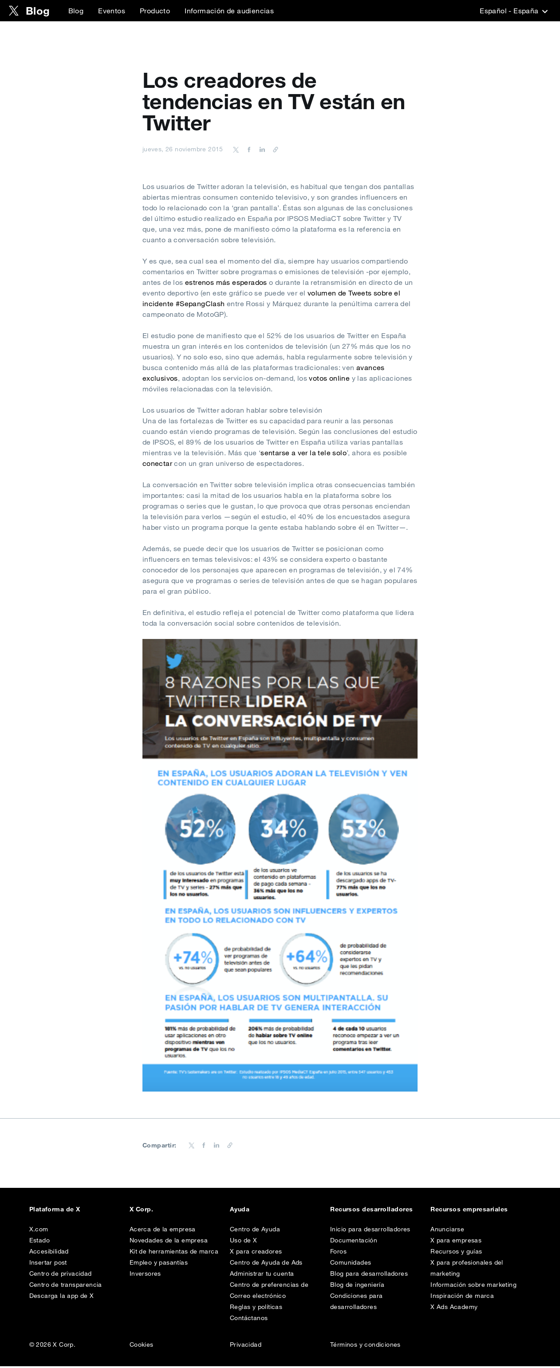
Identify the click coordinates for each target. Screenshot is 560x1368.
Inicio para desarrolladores (370, 1231)
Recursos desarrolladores (371, 1209)
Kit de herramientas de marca (174, 1253)
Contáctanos (249, 1320)
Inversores (145, 1275)
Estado (39, 1242)
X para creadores (256, 1253)
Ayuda (239, 1209)
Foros (338, 1253)
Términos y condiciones (365, 1346)
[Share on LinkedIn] (261, 149)
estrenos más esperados (226, 282)
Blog (76, 10)
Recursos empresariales (469, 1209)
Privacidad (245, 1346)
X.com (38, 1231)
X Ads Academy (453, 1309)
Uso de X (243, 1242)
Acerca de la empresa (163, 1231)
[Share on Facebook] (247, 149)
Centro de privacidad (60, 1275)
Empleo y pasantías (159, 1264)
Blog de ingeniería (357, 1286)
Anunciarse (447, 1231)
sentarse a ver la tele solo (303, 452)
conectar (157, 463)
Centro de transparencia (65, 1286)
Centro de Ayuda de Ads (266, 1264)
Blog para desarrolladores (369, 1275)
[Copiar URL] (273, 149)
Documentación (353, 1242)
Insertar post (48, 1264)
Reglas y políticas (256, 1309)
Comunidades (350, 1264)
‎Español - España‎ (513, 10)
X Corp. (141, 1209)
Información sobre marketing (473, 1286)
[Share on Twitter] (236, 149)
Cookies (142, 1346)
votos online (329, 378)
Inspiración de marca (462, 1297)
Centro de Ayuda (255, 1231)
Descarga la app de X (61, 1297)
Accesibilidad (49, 1253)
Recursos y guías (456, 1253)
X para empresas (455, 1242)
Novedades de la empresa (169, 1242)
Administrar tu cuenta (262, 1275)
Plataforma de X (54, 1209)
